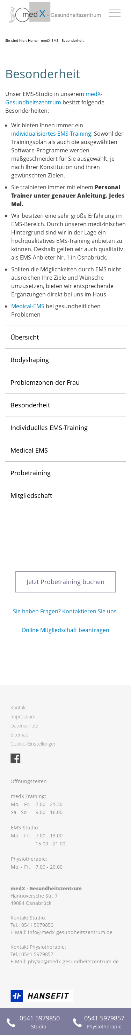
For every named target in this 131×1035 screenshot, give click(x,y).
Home (33, 40)
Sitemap (19, 734)
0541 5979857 (37, 954)
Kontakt (18, 707)
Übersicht (24, 337)
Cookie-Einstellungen (33, 743)
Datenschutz (24, 725)
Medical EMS (29, 450)
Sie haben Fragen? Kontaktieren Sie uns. (65, 611)
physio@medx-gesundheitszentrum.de (73, 961)
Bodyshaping (29, 360)
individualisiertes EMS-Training (51, 133)
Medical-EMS (27, 306)
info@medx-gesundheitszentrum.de (70, 932)
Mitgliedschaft (31, 495)
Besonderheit (30, 405)
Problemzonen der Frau (45, 382)
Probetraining (30, 473)
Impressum (22, 716)
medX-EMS (49, 40)
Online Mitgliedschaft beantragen (65, 630)
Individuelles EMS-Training (49, 427)
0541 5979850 (37, 925)
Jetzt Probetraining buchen (65, 582)
